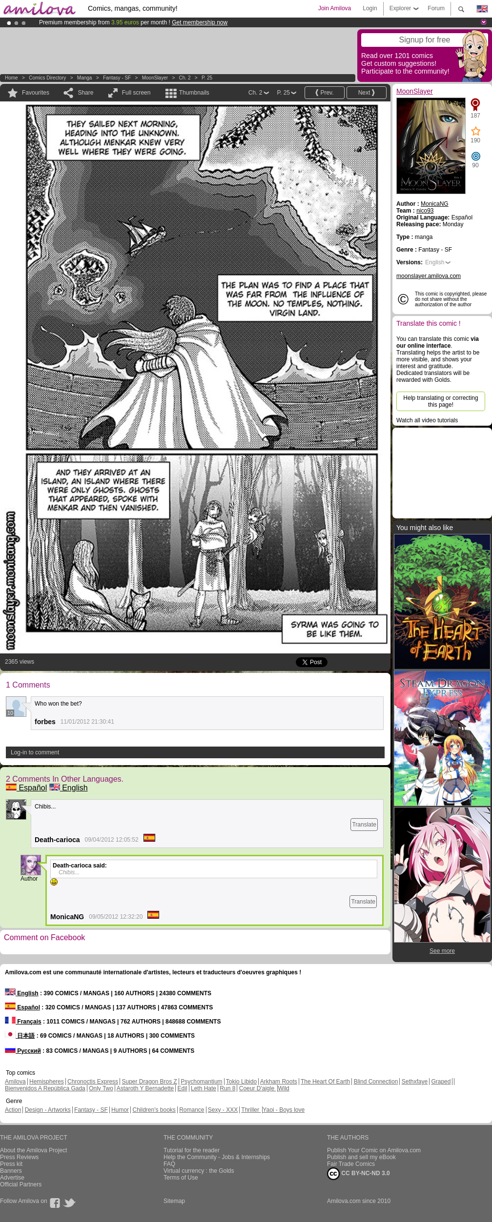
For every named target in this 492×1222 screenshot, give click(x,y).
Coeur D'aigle (257, 1088)
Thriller (251, 1109)
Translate (364, 824)
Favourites (35, 92)
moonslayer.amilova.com (428, 276)
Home (11, 77)
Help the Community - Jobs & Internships (217, 1157)
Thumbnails (194, 92)
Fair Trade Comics (351, 1164)
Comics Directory (47, 77)
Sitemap (174, 1201)
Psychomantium (201, 1081)
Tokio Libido (241, 1081)
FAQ (169, 1164)
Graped (441, 1081)
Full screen (136, 92)
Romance (191, 1109)
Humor (120, 1109)
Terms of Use (181, 1177)
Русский (23, 1050)
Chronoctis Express (92, 1081)
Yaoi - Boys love (284, 1109)
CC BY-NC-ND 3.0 (358, 1173)
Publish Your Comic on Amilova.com (374, 1150)
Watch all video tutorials (427, 420)
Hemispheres (46, 1081)
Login (370, 8)
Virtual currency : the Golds (199, 1170)
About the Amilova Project (33, 1150)
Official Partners (20, 1184)
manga (84, 77)
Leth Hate (203, 1088)
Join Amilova (334, 8)
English (68, 788)
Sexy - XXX (223, 1109)
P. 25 (207, 77)
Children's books (153, 1109)
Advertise (12, 1177)
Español (26, 788)
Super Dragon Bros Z (149, 1081)
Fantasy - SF (117, 77)
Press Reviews (19, 1157)
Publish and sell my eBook (361, 1157)
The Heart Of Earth (325, 1081)
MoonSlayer (155, 77)
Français (23, 1021)
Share (85, 92)
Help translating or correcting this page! (440, 401)
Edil (182, 1088)
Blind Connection (376, 1081)
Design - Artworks (48, 1109)
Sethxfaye (415, 1081)
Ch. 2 (185, 77)
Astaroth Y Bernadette (145, 1088)
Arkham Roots (278, 1081)
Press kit (11, 1164)
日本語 (20, 1035)
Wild (283, 1088)
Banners (11, 1170)
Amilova (15, 1081)
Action (13, 1109)
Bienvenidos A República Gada (45, 1088)
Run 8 (227, 1088)
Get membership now (199, 22)
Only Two (101, 1088)
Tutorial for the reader (192, 1150)
